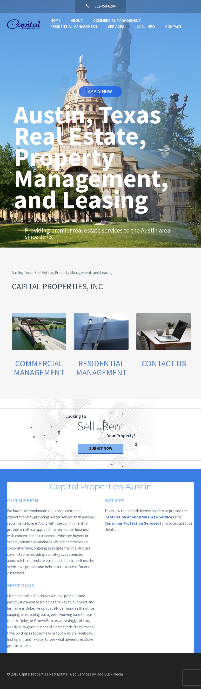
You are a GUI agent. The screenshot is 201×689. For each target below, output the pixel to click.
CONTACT (173, 26)
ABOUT (77, 20)
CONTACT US (163, 363)
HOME (55, 20)
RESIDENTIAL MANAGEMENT (74, 26)
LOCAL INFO (145, 26)
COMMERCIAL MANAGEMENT (117, 20)
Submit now (100, 448)
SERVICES (116, 26)
